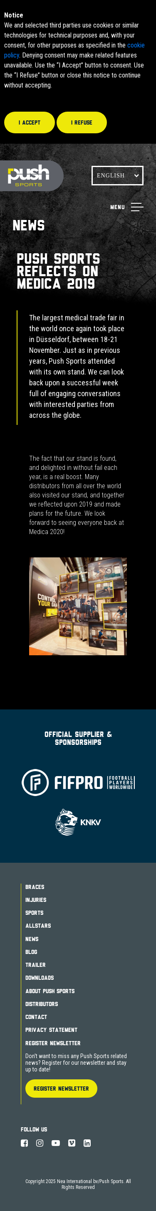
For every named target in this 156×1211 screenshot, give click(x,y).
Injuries (35, 899)
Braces (34, 887)
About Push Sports (49, 991)
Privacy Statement (51, 1029)
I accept (29, 122)
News (31, 939)
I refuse (81, 122)
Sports (34, 912)
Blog (31, 952)
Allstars (38, 925)
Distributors (41, 1004)
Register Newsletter (53, 1043)
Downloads (39, 977)
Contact (36, 1017)
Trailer (35, 964)
